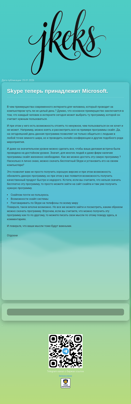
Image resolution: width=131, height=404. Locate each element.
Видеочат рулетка (65, 376)
